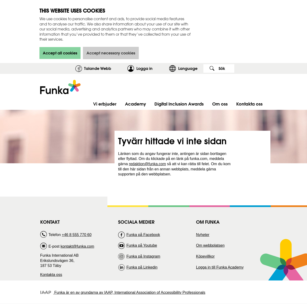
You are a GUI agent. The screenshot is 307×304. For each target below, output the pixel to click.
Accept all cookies (60, 52)
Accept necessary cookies (110, 52)
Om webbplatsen (210, 245)
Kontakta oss (51, 275)
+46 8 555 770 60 (76, 235)
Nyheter (202, 235)
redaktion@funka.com (147, 164)
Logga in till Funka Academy (220, 267)
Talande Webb (97, 68)
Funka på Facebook (143, 235)
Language (187, 68)
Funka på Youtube (141, 245)
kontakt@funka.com (77, 246)
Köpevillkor (205, 256)
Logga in (151, 68)
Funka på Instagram (143, 256)
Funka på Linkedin (142, 267)
